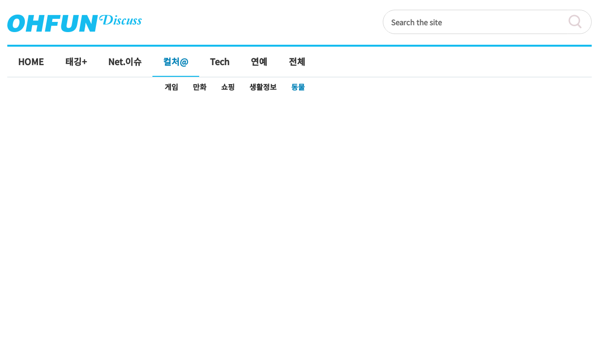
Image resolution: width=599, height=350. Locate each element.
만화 (199, 87)
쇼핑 (228, 87)
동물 (298, 87)
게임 (171, 87)
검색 (579, 22)
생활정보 (263, 87)
